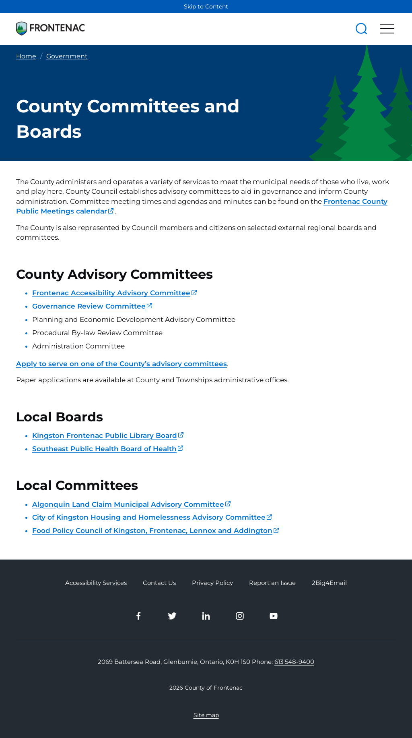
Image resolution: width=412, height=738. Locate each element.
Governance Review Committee (92, 306)
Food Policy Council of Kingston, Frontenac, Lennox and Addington (155, 531)
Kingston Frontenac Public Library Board (107, 435)
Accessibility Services (96, 583)
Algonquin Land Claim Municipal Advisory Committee (131, 504)
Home (26, 56)
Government (67, 56)
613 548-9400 (294, 661)
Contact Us (159, 583)
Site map (206, 714)
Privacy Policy (212, 583)
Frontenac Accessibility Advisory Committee (114, 293)
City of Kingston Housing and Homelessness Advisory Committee (152, 517)
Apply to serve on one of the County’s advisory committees (121, 363)
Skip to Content (206, 6)
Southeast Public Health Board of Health (107, 449)
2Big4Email (329, 583)
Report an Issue (272, 583)
